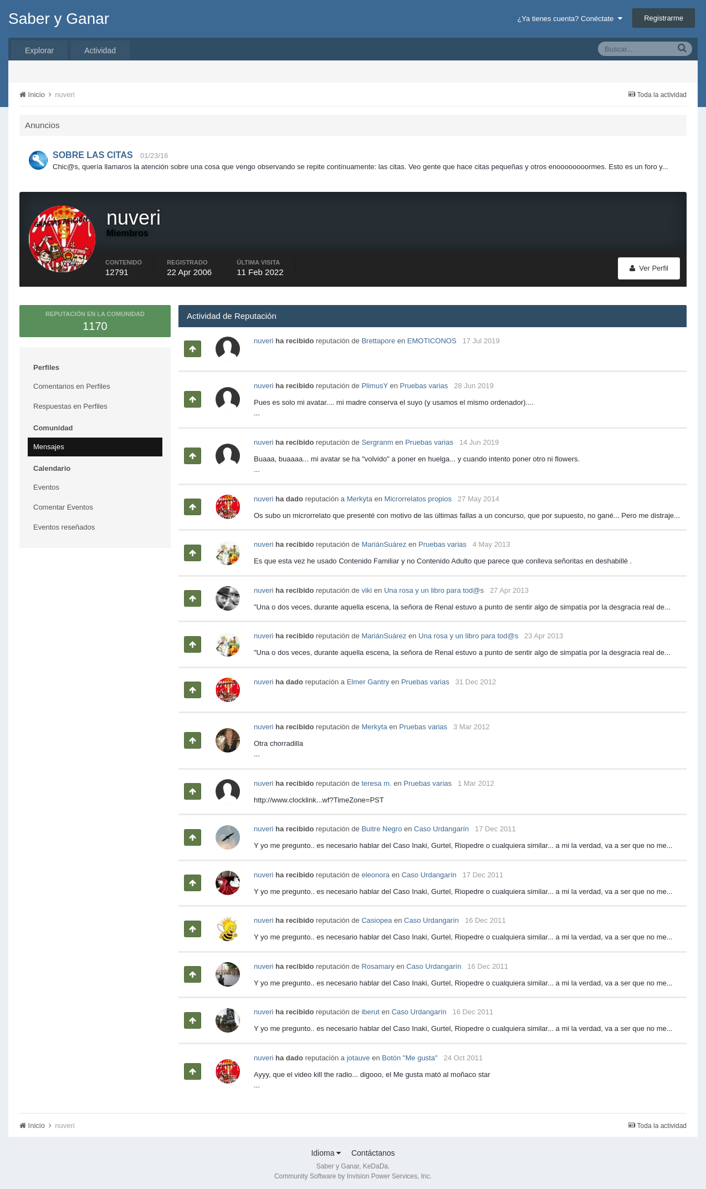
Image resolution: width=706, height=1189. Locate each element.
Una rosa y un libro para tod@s (434, 587)
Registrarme (663, 18)
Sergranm (377, 439)
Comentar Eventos (63, 504)
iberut (370, 1008)
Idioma (326, 1149)
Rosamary (377, 963)
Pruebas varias (424, 382)
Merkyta (359, 495)
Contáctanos (373, 1149)
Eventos (46, 484)
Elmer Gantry (368, 678)
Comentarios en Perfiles (71, 383)
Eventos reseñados (64, 524)
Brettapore (378, 337)
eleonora (375, 871)
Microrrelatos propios (418, 495)
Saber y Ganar (58, 18)
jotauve (358, 1054)
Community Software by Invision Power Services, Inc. (353, 1173)
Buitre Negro (381, 825)
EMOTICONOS (432, 337)
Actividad (100, 50)
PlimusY (374, 382)
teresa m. (376, 780)
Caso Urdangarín (441, 825)
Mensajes (48, 443)
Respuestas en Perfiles (70, 403)
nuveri (263, 337)
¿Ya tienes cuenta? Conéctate (569, 18)
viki (366, 587)
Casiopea (376, 917)
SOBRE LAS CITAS (93, 155)
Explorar (39, 50)
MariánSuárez (383, 541)
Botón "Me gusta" (409, 1054)
